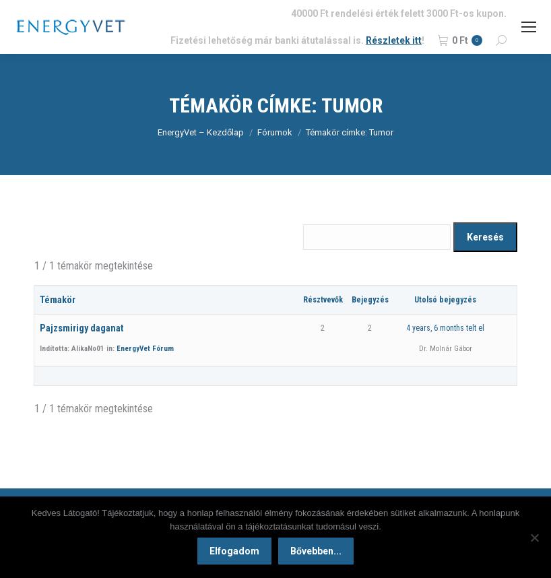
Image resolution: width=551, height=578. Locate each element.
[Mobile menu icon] (529, 27)
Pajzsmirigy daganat (82, 328)
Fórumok (274, 132)
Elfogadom (234, 551)
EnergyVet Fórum (145, 348)
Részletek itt (394, 40)
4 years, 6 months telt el (445, 328)
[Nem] (534, 537)
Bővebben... (316, 551)
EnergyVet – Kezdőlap (201, 132)
